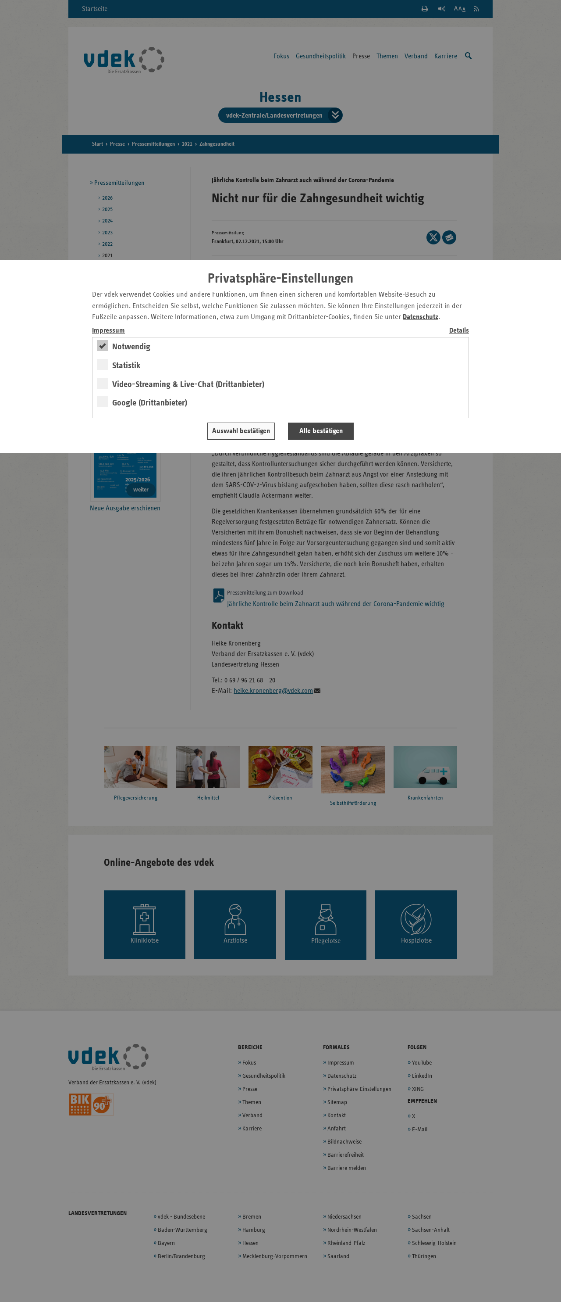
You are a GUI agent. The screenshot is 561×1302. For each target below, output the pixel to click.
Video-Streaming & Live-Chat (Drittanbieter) (188, 384)
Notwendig (131, 346)
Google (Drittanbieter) (149, 402)
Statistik (126, 365)
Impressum (108, 330)
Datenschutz (420, 317)
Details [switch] (459, 330)
